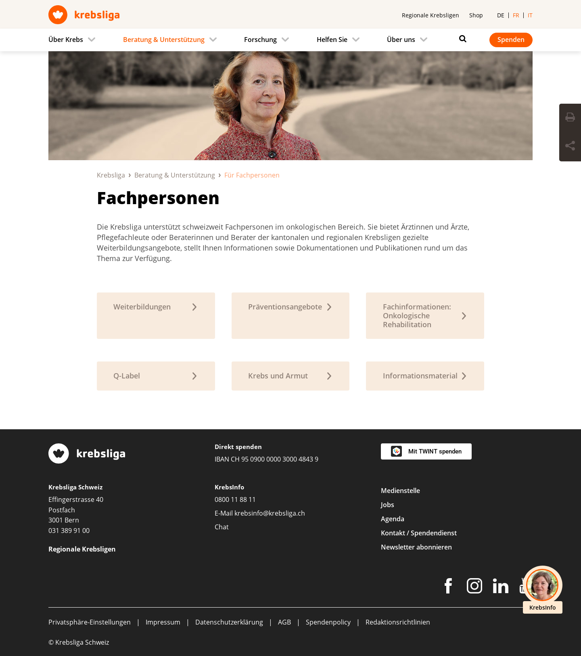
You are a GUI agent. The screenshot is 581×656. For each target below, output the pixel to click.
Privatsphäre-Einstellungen (89, 622)
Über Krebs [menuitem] (65, 39)
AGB (284, 622)
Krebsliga (111, 175)
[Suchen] (460, 39)
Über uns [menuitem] (401, 39)
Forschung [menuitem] (260, 39)
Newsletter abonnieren (416, 547)
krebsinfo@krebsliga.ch (269, 513)
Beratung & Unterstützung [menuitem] (164, 39)
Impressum (163, 622)
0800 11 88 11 (235, 499)
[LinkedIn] (500, 587)
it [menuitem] (530, 15)
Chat (222, 526)
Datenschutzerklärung (229, 622)
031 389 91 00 (69, 530)
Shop (476, 15)
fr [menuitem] (516, 15)
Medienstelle (400, 490)
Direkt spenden (238, 447)
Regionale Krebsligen (430, 15)
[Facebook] (448, 587)
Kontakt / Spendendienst (419, 533)
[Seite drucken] (570, 118)
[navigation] (290, 40)
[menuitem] (74, 40)
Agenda (392, 518)
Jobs (387, 504)
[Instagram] (474, 587)
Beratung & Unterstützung (174, 175)
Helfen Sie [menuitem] (332, 39)
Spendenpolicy (328, 622)
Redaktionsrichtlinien (398, 622)
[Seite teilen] (570, 147)
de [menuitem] (500, 15)
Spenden (511, 39)
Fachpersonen (158, 197)
